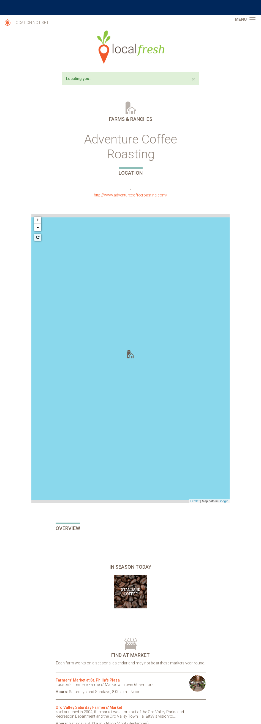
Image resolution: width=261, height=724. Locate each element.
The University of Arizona (130, 7)
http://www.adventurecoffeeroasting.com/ (130, 195)
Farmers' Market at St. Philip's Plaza (88, 680)
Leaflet (194, 501)
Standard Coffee (130, 591)
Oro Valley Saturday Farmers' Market (89, 707)
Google (223, 501)
